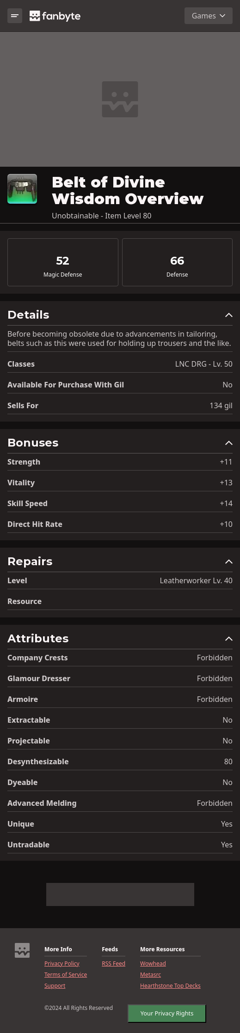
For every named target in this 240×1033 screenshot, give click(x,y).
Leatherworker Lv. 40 (196, 580)
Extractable (28, 720)
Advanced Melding (42, 803)
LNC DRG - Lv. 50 (204, 363)
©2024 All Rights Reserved (78, 1008)
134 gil (221, 405)
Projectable (28, 740)
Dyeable (22, 782)
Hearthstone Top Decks (170, 986)
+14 (226, 503)
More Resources (162, 949)
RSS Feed (113, 963)
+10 (226, 524)
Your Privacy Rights (164, 1011)
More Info (58, 949)
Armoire (22, 699)
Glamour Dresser (38, 678)
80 (228, 761)
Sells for (22, 405)
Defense (177, 274)
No (227, 384)
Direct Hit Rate (34, 524)
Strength (23, 461)
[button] (120, 317)
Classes (21, 363)
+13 (226, 482)
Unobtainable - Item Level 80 (102, 215)
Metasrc (150, 975)
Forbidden (215, 657)
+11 (226, 461)
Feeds (110, 949)
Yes (227, 823)
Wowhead (153, 963)
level (17, 580)
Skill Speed (27, 503)
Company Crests (37, 657)
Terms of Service (65, 975)
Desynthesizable (38, 761)
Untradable (28, 844)
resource (24, 601)
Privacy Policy (62, 963)
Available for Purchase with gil (65, 384)
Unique (20, 823)
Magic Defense (62, 274)
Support (54, 986)
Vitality (21, 482)
